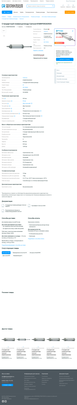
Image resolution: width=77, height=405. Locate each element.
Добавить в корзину (65, 59)
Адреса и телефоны (47, 378)
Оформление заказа (29, 376)
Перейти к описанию (38, 50)
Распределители (30, 12)
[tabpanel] (64, 37)
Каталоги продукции (64, 376)
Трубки (21, 12)
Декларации (62, 385)
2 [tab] (65, 47)
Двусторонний (26, 103)
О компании (25, 1)
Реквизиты (44, 382)
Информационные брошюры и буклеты (66, 381)
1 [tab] (64, 47)
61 (44, 39)
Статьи (43, 384)
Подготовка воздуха (52, 12)
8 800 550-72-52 (7, 380)
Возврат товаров (28, 384)
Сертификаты (45, 380)
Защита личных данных (30, 386)
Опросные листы (63, 383)
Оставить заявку (70, 12)
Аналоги (42, 1)
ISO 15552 (46, 42)
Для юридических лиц (29, 382)
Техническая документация (66, 378)
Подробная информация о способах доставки (14, 245)
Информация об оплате (30, 378)
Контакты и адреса (6, 1)
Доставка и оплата (17, 1)
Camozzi (46, 31)
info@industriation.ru (8, 376)
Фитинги (16, 12)
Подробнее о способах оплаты (36, 238)
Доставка (26, 380)
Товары (7, 12)
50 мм (24, 101)
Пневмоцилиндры (40, 12)
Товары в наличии (50, 1)
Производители (34, 1)
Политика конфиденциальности (29, 389)
